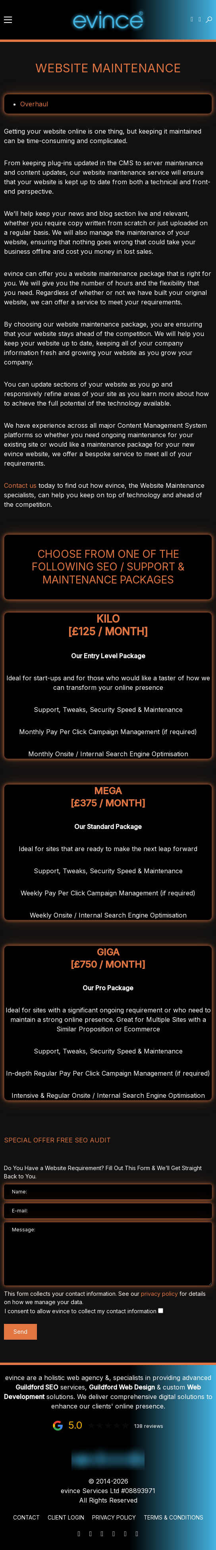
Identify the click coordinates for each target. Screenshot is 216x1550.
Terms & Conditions (173, 1517)
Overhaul (34, 104)
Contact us (20, 485)
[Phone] (90, 1533)
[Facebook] (125, 1533)
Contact (26, 1517)
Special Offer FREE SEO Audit (57, 1140)
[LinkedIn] (114, 1533)
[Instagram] (137, 1533)
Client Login (66, 1517)
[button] (8, 20)
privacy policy (159, 1293)
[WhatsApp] (102, 1533)
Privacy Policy (114, 1517)
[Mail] (79, 1533)
